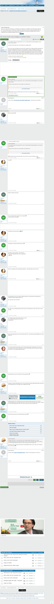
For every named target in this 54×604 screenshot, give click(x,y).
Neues (6, 5)
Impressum (13, 598)
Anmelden (41, 7)
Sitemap (37, 598)
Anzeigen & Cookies (23, 598)
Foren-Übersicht (3, 587)
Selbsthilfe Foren (12, 5)
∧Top (51, 603)
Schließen (21, 33)
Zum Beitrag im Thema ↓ (13, 95)
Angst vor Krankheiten (21, 587)
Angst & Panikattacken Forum (11, 587)
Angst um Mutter (8, 562)
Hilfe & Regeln (31, 5)
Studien (37, 5)
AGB (27, 598)
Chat (26, 5)
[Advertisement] (26, 288)
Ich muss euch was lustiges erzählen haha (15, 37)
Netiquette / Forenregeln (31, 598)
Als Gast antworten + (4, 39)
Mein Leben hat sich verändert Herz (12, 557)
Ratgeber (22, 5)
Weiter (41, 479)
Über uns (10, 598)
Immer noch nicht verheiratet (11, 560)
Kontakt (7, 598)
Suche (18, 5)
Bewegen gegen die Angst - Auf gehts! (13, 580)
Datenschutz (17, 598)
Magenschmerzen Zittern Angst (11, 565)
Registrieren (36, 7)
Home (2, 5)
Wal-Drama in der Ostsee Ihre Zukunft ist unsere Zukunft (17, 572)
